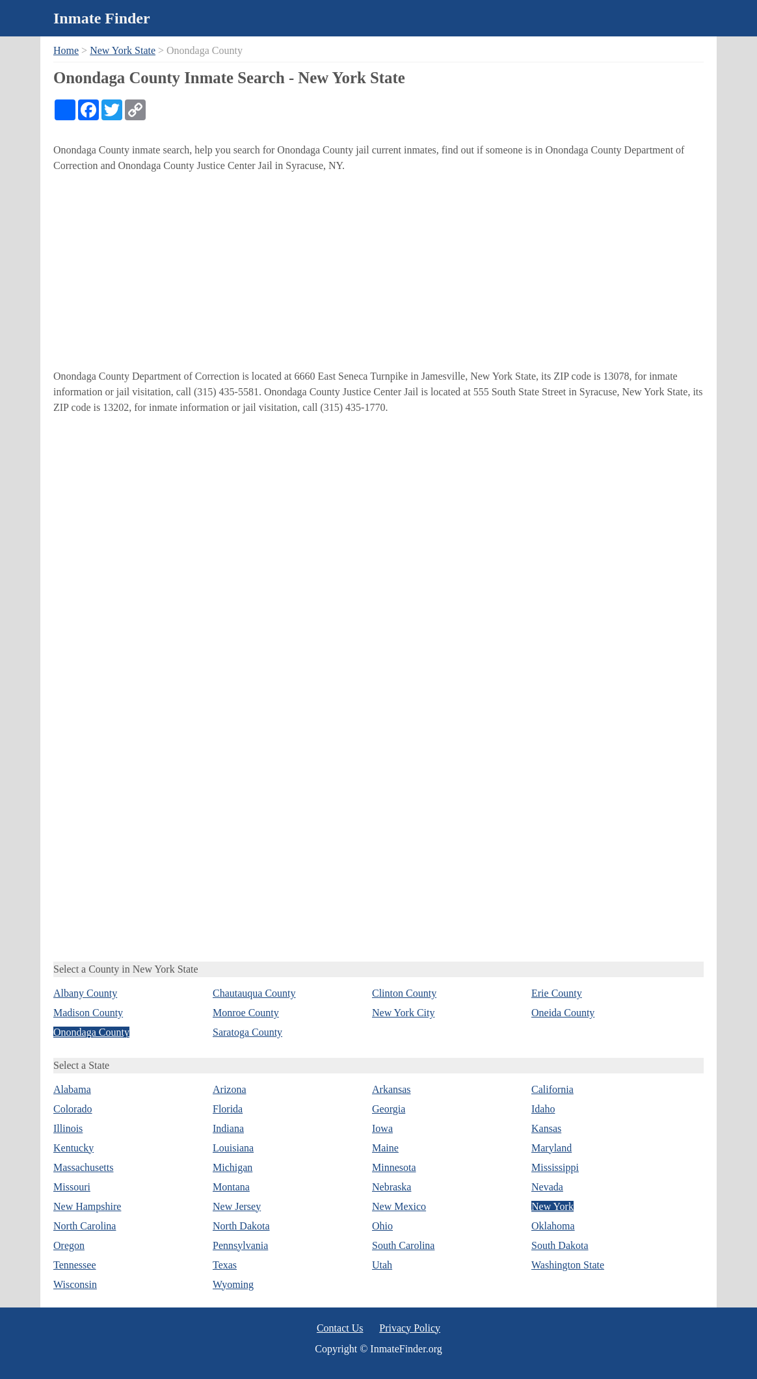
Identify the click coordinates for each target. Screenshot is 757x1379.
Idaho (543, 1108)
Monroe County (246, 1012)
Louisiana (233, 1147)
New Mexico (399, 1206)
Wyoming (233, 1284)
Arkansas (391, 1089)
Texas (225, 1264)
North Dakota (241, 1225)
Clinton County (404, 993)
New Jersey (237, 1206)
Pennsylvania (240, 1245)
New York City (403, 1012)
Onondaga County (91, 1032)
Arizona (229, 1089)
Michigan (232, 1167)
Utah (382, 1264)
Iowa (382, 1128)
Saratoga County (247, 1032)
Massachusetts (83, 1167)
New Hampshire (87, 1206)
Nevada (547, 1186)
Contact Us (340, 1327)
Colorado (72, 1108)
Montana (231, 1186)
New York (552, 1206)
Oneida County (562, 1012)
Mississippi (555, 1167)
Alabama (72, 1089)
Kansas (546, 1128)
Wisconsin (75, 1284)
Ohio (382, 1225)
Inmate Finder (101, 18)
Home (66, 50)
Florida (228, 1108)
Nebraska (391, 1186)
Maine (385, 1147)
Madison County (88, 1012)
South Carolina (403, 1245)
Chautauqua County (254, 993)
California (552, 1089)
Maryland (551, 1147)
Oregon (69, 1245)
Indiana (228, 1128)
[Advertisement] (378, 271)
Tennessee (74, 1264)
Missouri (71, 1186)
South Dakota (560, 1245)
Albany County (85, 993)
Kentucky (73, 1147)
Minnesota (394, 1167)
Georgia (388, 1108)
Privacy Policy (409, 1327)
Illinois (68, 1128)
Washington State (567, 1264)
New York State (122, 50)
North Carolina (84, 1225)
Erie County (556, 993)
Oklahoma (553, 1225)
